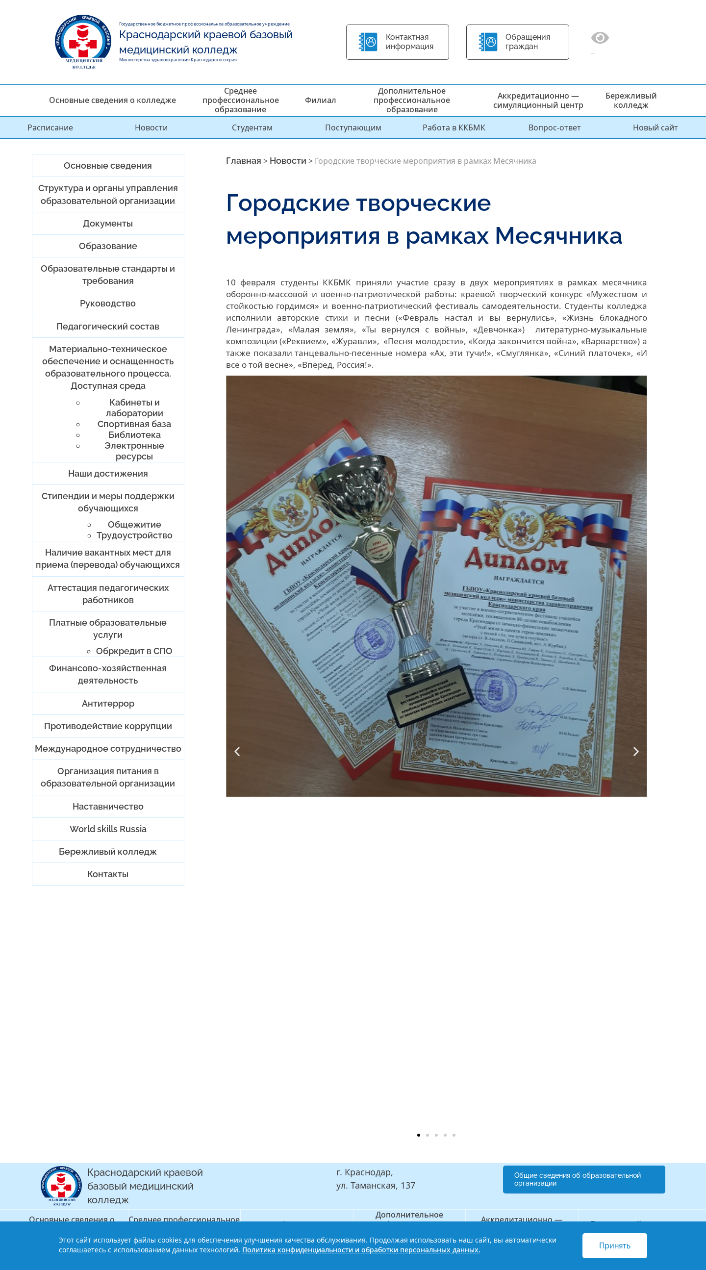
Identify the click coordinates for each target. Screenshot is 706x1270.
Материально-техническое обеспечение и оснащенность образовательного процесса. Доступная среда (108, 367)
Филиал (320, 100)
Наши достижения (108, 473)
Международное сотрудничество (108, 748)
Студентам (252, 127)
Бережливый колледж (631, 100)
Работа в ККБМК (454, 127)
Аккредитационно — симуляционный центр (538, 100)
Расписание (50, 127)
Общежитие (134, 524)
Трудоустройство (135, 535)
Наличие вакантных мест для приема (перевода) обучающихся (108, 558)
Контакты (107, 874)
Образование (108, 246)
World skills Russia (108, 829)
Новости (151, 127)
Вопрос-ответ (555, 127)
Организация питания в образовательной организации (108, 777)
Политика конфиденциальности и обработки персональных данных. (361, 1249)
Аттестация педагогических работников (108, 594)
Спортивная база (134, 424)
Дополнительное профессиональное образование (412, 100)
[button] (237, 751)
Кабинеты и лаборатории (134, 407)
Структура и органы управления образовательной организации (108, 194)
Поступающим (353, 127)
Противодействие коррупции (108, 726)
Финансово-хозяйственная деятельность (108, 674)
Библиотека (134, 435)
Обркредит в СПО (134, 651)
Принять (614, 1245)
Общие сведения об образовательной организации (577, 1179)
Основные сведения (108, 165)
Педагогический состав (107, 326)
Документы (108, 223)
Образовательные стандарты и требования (108, 274)
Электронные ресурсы (134, 450)
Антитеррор (108, 703)
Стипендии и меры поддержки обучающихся (108, 502)
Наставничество (108, 806)
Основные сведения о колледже (112, 100)
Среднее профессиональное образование (240, 100)
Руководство (108, 303)
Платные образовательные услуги (108, 628)
